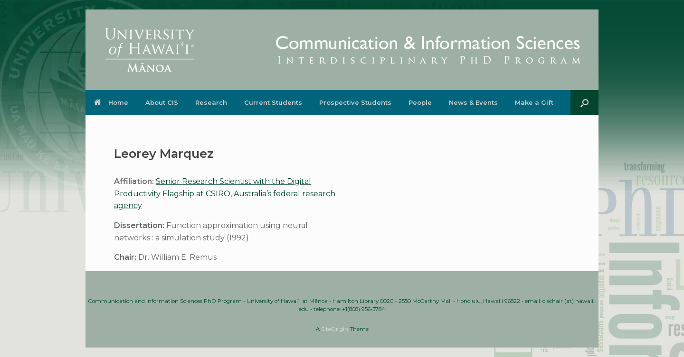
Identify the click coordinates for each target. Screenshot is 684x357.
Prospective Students (355, 102)
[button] (584, 102)
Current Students (273, 102)
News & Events (473, 102)
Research (211, 102)
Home (111, 102)
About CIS (161, 102)
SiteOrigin (334, 329)
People (420, 102)
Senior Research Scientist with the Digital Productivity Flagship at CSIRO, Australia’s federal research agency (224, 193)
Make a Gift (534, 102)
